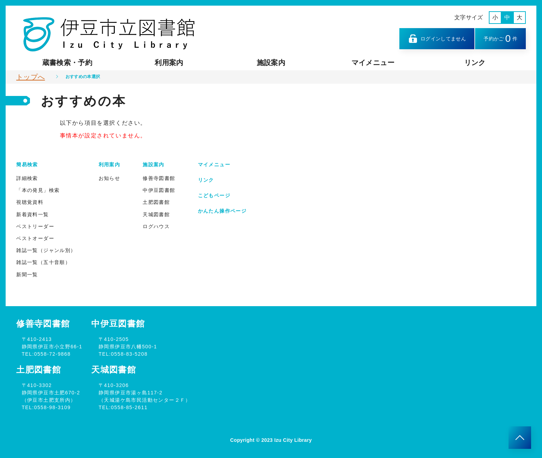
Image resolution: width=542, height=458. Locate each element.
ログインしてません (437, 39)
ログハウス (156, 226)
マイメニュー (372, 62)
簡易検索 (27, 164)
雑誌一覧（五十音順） (43, 262)
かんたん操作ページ (222, 211)
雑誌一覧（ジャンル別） (46, 250)
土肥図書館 (156, 202)
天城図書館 (156, 214)
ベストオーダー (35, 238)
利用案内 (169, 62)
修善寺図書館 (159, 178)
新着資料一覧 (32, 214)
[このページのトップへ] (520, 437)
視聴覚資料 (29, 202)
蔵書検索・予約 (67, 62)
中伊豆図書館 (159, 190)
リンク (475, 62)
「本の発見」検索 (38, 190)
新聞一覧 (27, 274)
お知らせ (109, 178)
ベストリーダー (35, 226)
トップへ (30, 77)
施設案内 (271, 62)
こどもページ (214, 195)
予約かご (500, 38)
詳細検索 (27, 178)
